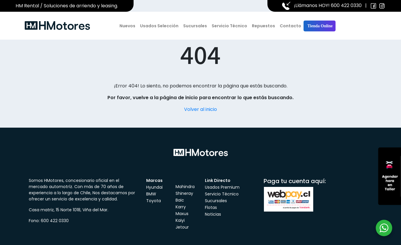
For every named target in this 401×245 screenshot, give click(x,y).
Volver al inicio (200, 109)
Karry (181, 207)
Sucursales (195, 26)
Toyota (153, 201)
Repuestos (263, 26)
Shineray (184, 193)
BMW (151, 194)
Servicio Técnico (229, 26)
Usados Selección (159, 26)
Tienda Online (319, 26)
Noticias (213, 214)
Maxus (182, 214)
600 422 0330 (346, 5)
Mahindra (185, 187)
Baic (180, 200)
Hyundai (154, 187)
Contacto (290, 26)
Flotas (211, 207)
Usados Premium (222, 187)
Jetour (182, 227)
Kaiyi (180, 220)
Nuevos (127, 26)
